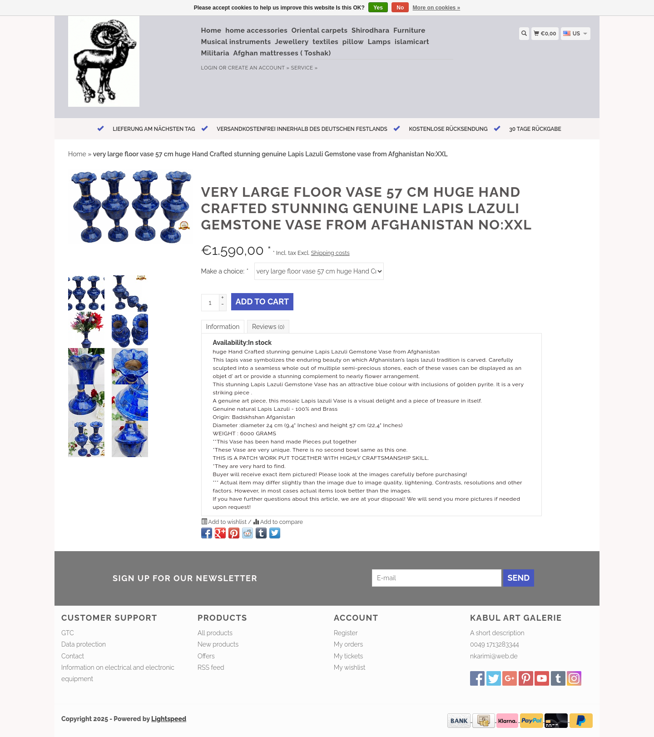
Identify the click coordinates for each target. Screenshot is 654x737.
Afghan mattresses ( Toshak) (282, 53)
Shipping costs (330, 252)
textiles (325, 42)
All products (215, 633)
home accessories (256, 30)
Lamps (379, 42)
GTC (67, 633)
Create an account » (258, 68)
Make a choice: (224, 271)
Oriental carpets (320, 30)
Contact (72, 656)
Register (345, 633)
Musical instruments (236, 42)
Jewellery (291, 42)
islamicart (412, 42)
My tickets (348, 656)
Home (211, 30)
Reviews (268, 326)
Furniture (409, 30)
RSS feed (211, 667)
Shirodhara (371, 30)
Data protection (83, 644)
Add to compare (278, 521)
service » (304, 68)
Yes (378, 8)
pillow (353, 42)
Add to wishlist (224, 521)
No (400, 8)
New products (218, 644)
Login (209, 68)
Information (223, 326)
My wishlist (349, 667)
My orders (348, 644)
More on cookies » (437, 8)
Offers (206, 656)
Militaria (215, 53)
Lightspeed (168, 718)
